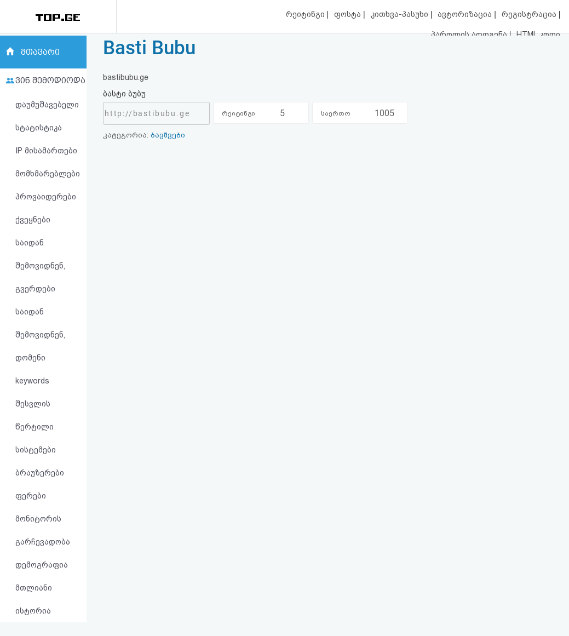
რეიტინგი (306, 14)
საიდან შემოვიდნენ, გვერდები (40, 265)
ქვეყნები (32, 219)
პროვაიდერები (45, 196)
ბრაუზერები (39, 472)
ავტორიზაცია (466, 14)
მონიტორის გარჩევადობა (42, 530)
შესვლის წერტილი (34, 415)
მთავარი (40, 52)
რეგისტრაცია (530, 14)
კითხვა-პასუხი (400, 14)
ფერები (30, 495)
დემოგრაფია (41, 564)
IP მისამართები (46, 150)
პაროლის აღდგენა (470, 34)
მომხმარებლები (47, 173)
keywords (32, 380)
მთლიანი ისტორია (33, 599)
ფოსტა (348, 14)
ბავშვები (168, 135)
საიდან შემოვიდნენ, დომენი (40, 334)
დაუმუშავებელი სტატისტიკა (47, 116)
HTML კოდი (538, 34)
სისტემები (35, 449)
